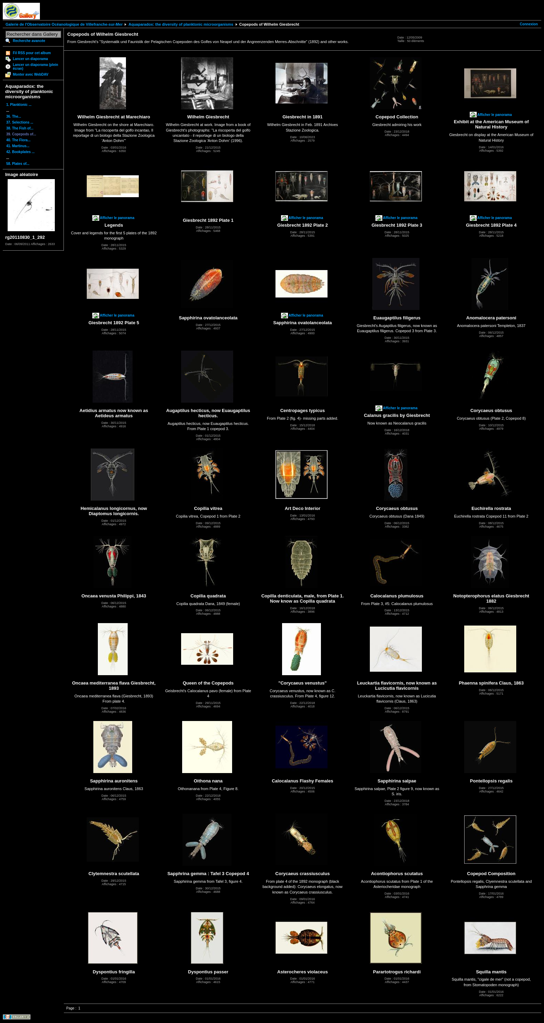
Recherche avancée (29, 41)
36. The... (13, 116)
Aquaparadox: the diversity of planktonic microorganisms (180, 24)
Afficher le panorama (494, 115)
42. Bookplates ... (20, 152)
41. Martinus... (17, 146)
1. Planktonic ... (19, 105)
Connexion (529, 24)
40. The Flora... (18, 140)
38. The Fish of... (19, 128)
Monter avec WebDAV (30, 74)
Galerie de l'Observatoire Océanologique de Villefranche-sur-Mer (64, 24)
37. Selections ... (19, 122)
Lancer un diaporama (30, 59)
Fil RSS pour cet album (32, 53)
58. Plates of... (17, 164)
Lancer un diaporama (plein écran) (35, 66)
